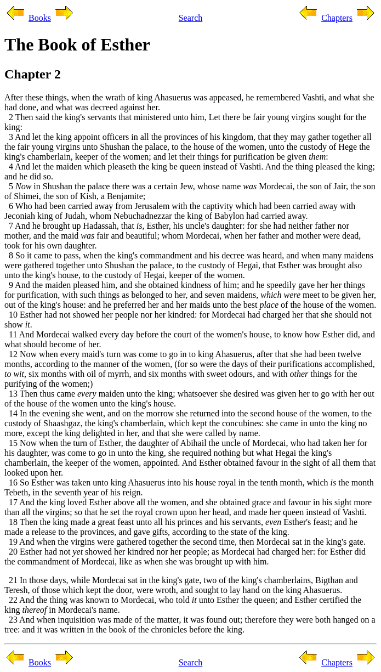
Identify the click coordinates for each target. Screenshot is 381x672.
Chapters (336, 17)
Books (40, 17)
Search (191, 17)
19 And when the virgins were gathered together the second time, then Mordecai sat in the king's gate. (185, 541)
